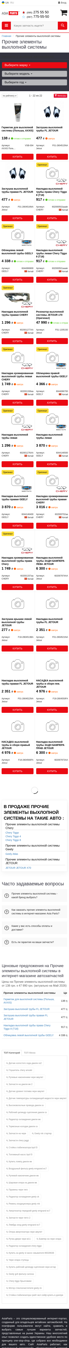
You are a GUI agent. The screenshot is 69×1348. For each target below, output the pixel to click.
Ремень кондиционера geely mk (24, 1204)
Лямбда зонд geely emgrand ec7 (24, 1225)
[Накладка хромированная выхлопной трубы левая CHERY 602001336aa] (18, 358)
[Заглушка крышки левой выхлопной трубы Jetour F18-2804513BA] (18, 603)
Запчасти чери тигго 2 (19, 1218)
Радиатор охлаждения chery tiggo (25, 1246)
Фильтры (60, 96)
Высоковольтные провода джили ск (26, 1105)
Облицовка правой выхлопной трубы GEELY (52, 375)
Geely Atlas (11, 854)
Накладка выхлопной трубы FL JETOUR (49, 621)
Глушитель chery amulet (20, 1070)
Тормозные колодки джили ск (23, 1126)
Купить (17, 156)
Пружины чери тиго (18, 1189)
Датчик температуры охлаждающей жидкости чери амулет (38, 1098)
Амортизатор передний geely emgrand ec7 (29, 1211)
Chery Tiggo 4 (13, 836)
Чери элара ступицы (19, 1260)
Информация (48, 2)
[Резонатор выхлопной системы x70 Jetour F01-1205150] (52, 296)
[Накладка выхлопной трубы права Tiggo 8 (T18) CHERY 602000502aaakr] (52, 173)
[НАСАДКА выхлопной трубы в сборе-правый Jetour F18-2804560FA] (18, 726)
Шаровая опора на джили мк (23, 1182)
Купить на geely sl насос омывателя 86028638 (31, 1253)
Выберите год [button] (15, 82)
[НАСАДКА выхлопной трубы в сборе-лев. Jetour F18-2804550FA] (52, 665)
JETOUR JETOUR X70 (18, 867)
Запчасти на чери (17, 1133)
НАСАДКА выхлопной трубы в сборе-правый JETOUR (16, 745)
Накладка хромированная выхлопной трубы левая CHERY (17, 376)
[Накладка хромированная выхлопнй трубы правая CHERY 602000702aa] (52, 480)
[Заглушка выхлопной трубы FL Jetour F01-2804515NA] (52, 112)
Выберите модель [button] (18, 73)
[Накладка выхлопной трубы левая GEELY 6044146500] (52, 419)
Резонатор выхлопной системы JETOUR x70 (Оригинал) (50, 314)
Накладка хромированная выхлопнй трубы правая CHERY (52, 499)
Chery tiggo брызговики (20, 1281)
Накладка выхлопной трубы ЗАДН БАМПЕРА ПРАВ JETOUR (50, 745)
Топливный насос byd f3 (20, 1154)
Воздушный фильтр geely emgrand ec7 (28, 1168)
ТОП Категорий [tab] (12, 1052)
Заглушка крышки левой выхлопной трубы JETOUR (17, 622)
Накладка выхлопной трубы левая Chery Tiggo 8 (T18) (51, 253)
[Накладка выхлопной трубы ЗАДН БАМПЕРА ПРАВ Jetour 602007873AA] (52, 726)
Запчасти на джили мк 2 (20, 1084)
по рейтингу (9, 96)
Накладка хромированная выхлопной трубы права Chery (17, 560)
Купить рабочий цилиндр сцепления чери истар (32, 1267)
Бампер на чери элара (50, 1239)
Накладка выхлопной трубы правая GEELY (15, 498)
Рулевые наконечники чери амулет (26, 1077)
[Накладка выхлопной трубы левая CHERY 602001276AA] (18, 419)
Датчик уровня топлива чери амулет (26, 1091)
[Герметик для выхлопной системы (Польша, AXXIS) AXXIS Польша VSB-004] (18, 112)
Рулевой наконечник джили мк (24, 1175)
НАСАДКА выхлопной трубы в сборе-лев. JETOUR (49, 683)
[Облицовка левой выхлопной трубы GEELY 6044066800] (18, 235)
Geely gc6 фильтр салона (21, 1274)
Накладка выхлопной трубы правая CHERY (15, 313)
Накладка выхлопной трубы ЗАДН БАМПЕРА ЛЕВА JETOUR (50, 560)
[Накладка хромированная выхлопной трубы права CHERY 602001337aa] (18, 542)
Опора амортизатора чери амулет (25, 1232)
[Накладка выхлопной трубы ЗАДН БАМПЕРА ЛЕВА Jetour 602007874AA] (52, 542)
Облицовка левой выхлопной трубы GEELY (17, 252)
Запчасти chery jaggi (19, 1140)
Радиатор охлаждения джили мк (25, 1119)
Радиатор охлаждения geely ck (24, 1196)
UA (5, 2)
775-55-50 (35, 16)
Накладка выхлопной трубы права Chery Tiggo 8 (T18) (51, 191)
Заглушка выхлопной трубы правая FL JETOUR (17, 190)
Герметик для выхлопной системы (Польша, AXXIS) (17, 129)
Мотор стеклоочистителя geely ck (25, 1288)
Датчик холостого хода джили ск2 (25, 1063)
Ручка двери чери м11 (20, 1239)
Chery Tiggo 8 (13, 840)
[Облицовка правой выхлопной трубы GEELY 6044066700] (52, 358)
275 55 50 (35, 12)
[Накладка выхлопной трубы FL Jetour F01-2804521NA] (52, 603)
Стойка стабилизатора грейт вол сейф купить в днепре (36, 1295)
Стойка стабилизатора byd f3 (23, 1147)
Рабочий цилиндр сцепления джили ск (28, 1112)
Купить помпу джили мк (20, 1161)
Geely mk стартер (43, 1133)
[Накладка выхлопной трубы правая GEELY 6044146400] (18, 480)
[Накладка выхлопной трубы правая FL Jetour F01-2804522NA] (18, 665)
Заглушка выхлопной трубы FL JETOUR (49, 129)
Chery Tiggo (12, 832)
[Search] (62, 26)
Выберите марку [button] (17, 65)
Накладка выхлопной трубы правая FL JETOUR (17, 682)
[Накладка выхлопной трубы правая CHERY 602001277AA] (17, 296)
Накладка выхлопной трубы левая (15, 436)
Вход (62, 2)
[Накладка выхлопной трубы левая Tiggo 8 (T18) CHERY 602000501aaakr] (52, 235)
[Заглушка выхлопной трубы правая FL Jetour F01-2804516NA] (17, 173)
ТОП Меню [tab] (29, 1052)
